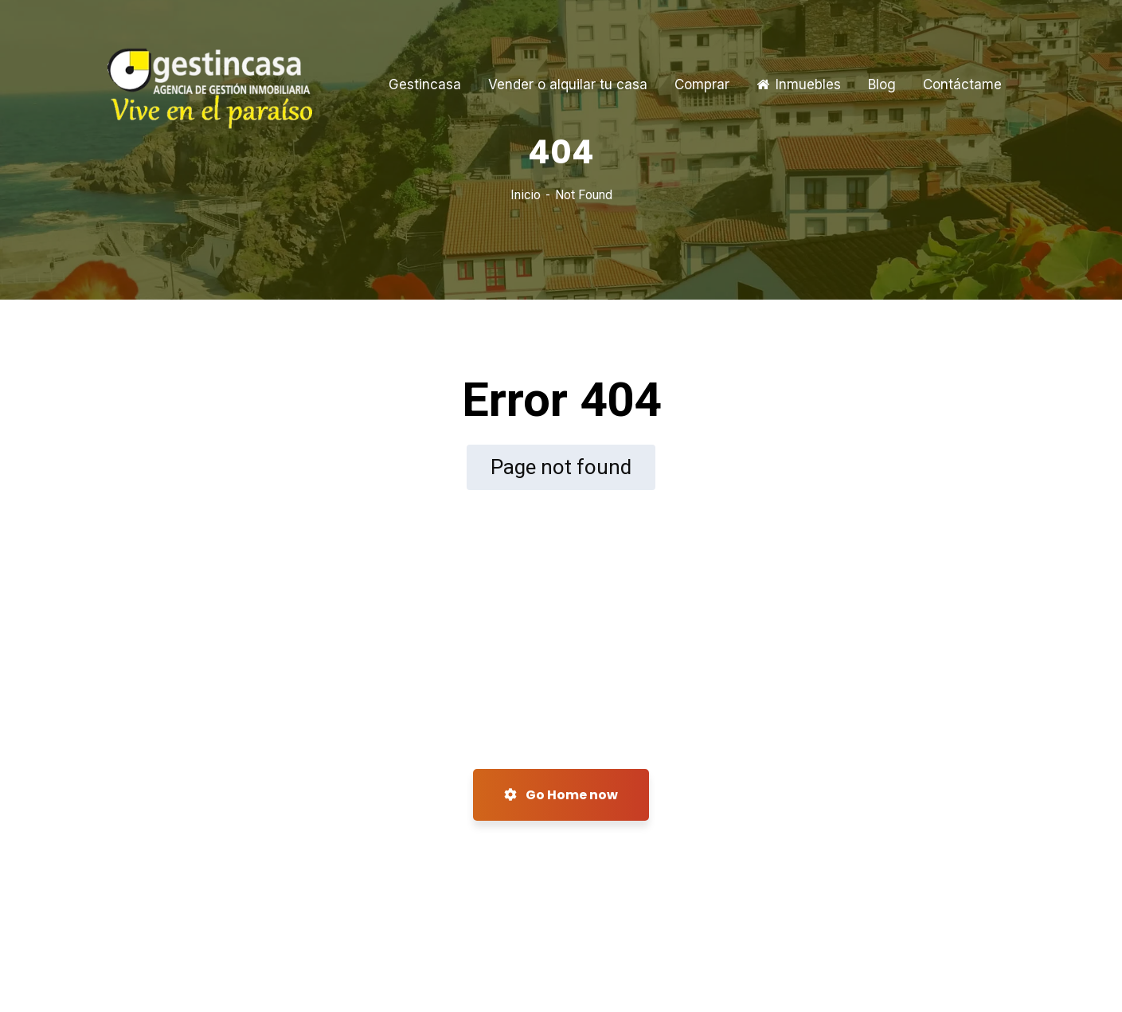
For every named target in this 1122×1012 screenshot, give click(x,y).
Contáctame (962, 84)
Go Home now (561, 795)
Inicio (525, 194)
